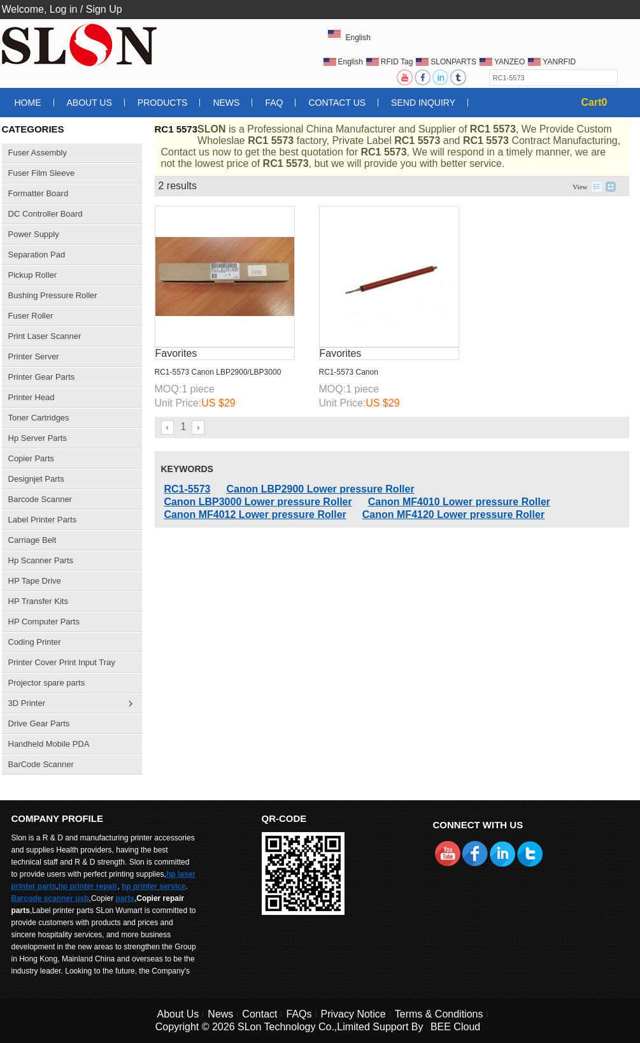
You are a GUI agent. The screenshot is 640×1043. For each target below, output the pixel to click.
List (597, 187)
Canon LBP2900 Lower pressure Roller (320, 489)
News (226, 102)
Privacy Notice (353, 1014)
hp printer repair (88, 886)
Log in (64, 9)
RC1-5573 (187, 489)
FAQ (274, 102)
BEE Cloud (455, 1026)
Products (163, 102)
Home (28, 102)
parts (125, 898)
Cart (594, 102)
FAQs (298, 1014)
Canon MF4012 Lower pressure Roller (255, 514)
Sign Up (104, 9)
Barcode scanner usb (50, 898)
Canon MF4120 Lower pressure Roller (453, 514)
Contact (259, 1014)
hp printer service (154, 886)
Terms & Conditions (439, 1014)
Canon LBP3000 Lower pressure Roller (258, 501)
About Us (89, 102)
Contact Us (337, 102)
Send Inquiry (423, 102)
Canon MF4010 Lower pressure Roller (459, 501)
